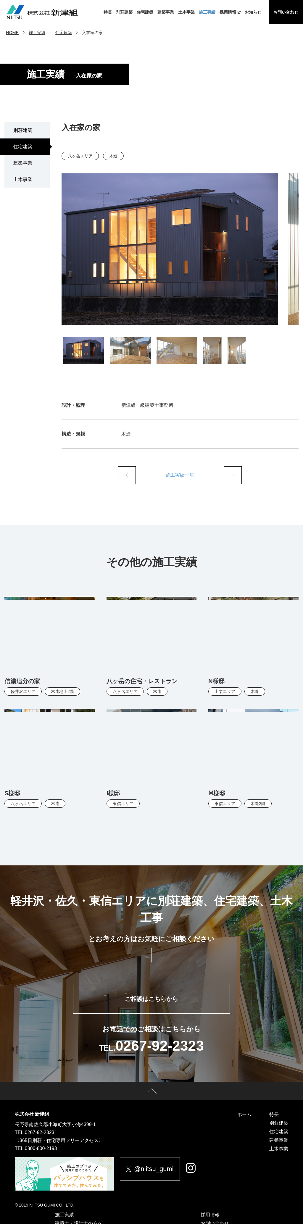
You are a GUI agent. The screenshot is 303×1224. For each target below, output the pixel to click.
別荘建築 (124, 12)
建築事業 (165, 12)
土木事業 (186, 12)
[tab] (83, 350)
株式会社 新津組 (32, 1114)
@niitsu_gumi (150, 1169)
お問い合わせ (285, 12)
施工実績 (207, 12)
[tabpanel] (180, 249)
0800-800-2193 (41, 1148)
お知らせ (253, 12)
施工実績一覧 (180, 475)
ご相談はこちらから (151, 999)
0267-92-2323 (39, 1132)
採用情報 (230, 12)
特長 (108, 12)
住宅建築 (145, 12)
